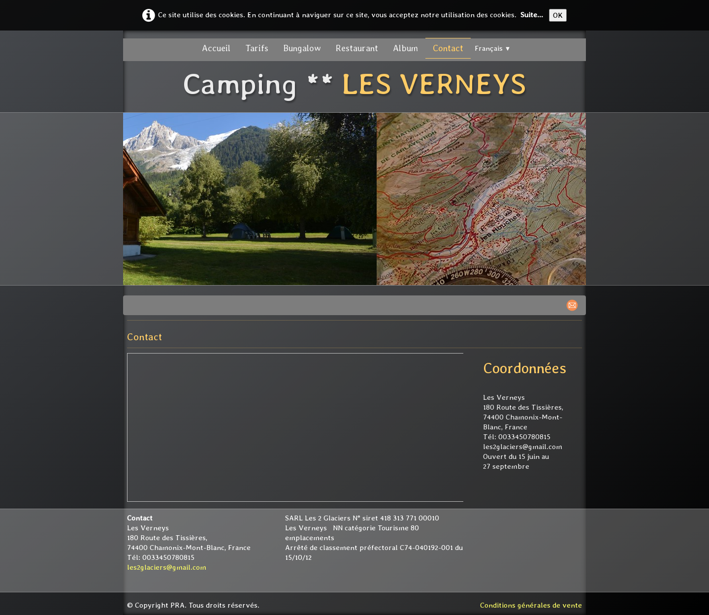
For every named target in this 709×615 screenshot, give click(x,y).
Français (493, 48)
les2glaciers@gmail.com (166, 567)
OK (558, 15)
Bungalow (302, 48)
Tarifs (256, 48)
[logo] (354, 85)
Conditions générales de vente (531, 605)
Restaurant (357, 48)
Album (405, 48)
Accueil (216, 48)
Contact (448, 48)
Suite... (531, 14)
